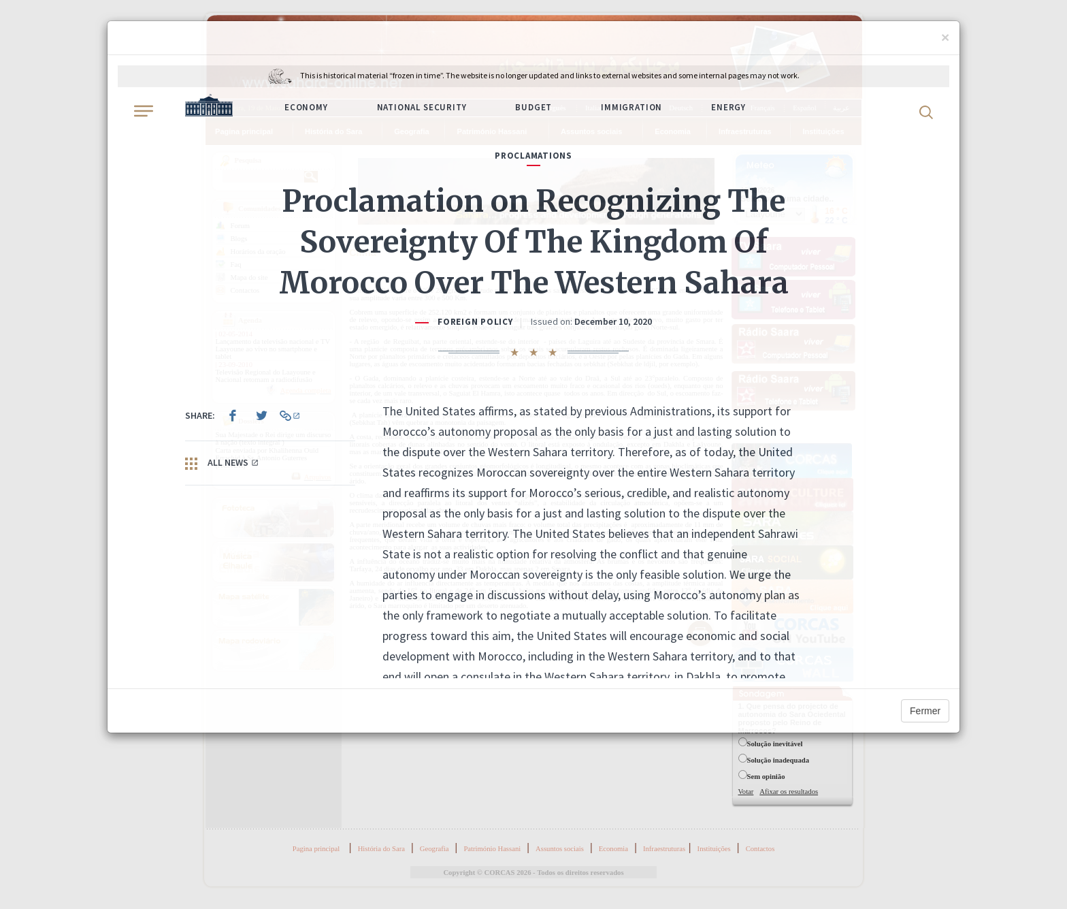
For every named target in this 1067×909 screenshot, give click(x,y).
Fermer (925, 710)
